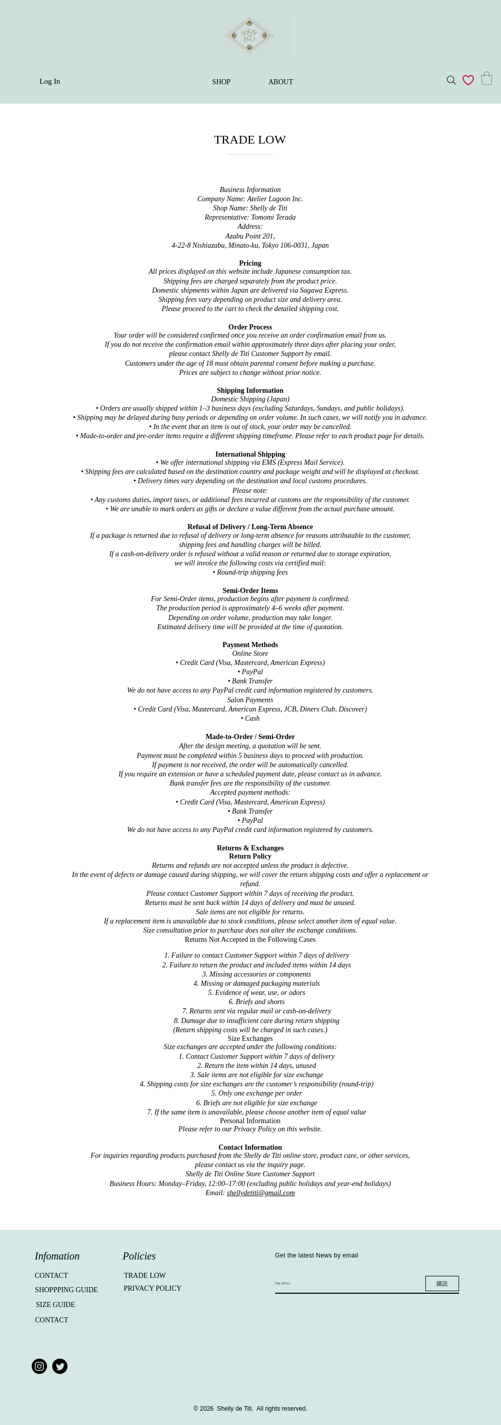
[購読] (442, 1283)
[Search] (451, 80)
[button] (486, 78)
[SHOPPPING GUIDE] (66, 1290)
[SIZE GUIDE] (55, 1305)
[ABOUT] (280, 82)
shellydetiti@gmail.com (261, 1193)
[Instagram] (39, 1366)
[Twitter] (59, 1366)
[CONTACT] (51, 1276)
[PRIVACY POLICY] (153, 1289)
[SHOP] (221, 82)
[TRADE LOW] (145, 1276)
